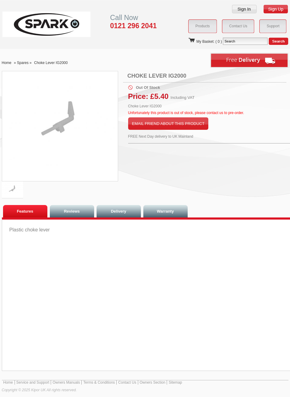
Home (7, 63)
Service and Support (32, 382)
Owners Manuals (66, 382)
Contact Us (127, 382)
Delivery (118, 211)
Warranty (165, 211)
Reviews (72, 211)
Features (25, 211)
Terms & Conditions (99, 382)
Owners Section (152, 382)
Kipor (37, 24)
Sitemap (175, 382)
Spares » (24, 63)
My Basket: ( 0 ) (205, 41)
